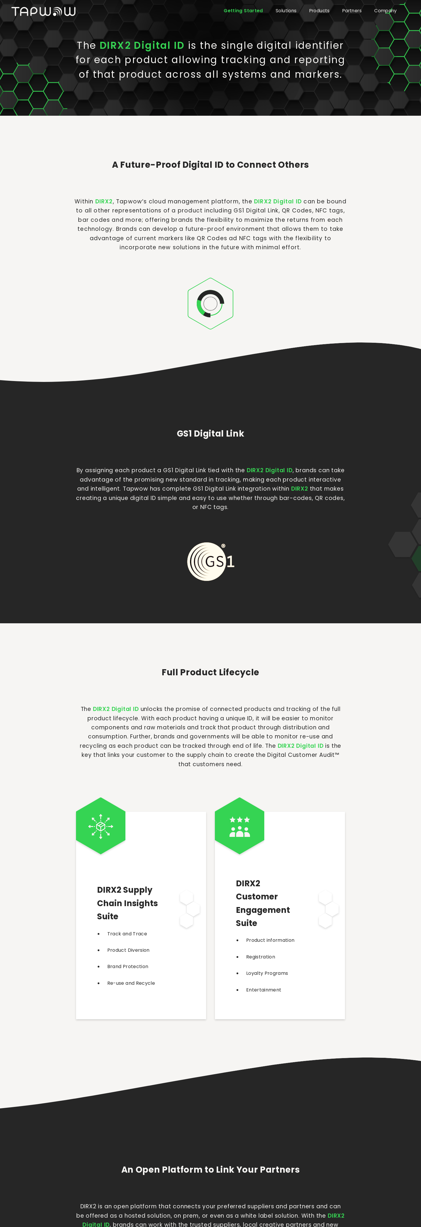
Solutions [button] (286, 11)
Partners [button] (352, 11)
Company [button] (385, 11)
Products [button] (319, 11)
